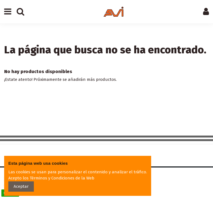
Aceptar (21, 186)
